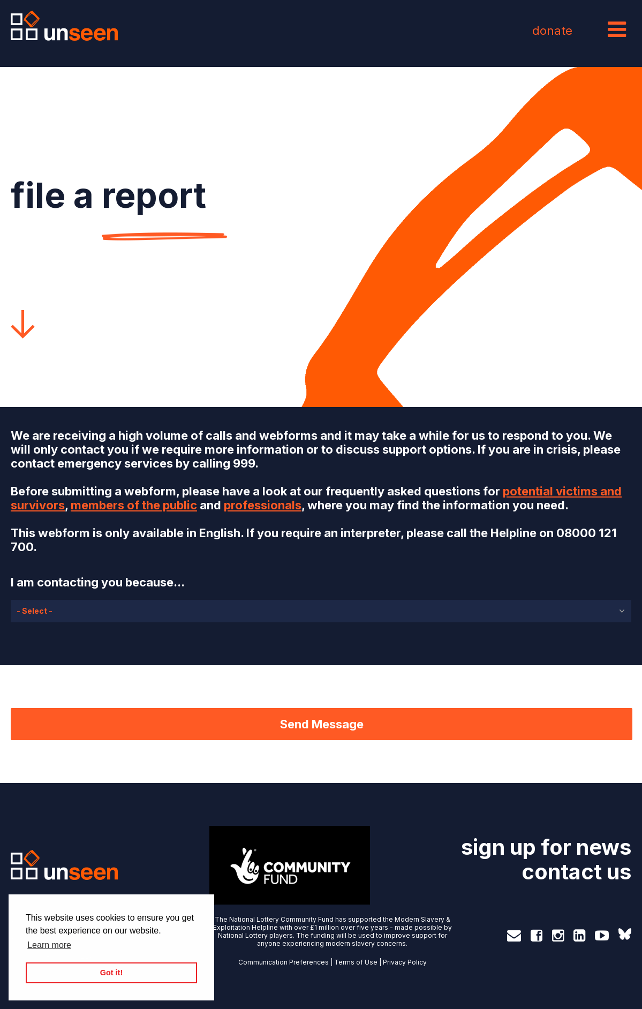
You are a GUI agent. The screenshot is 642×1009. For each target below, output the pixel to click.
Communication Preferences (283, 962)
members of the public (134, 505)
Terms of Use (355, 962)
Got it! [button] (111, 972)
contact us (576, 872)
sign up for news (546, 847)
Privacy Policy (405, 962)
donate (552, 30)
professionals (262, 505)
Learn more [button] (49, 945)
